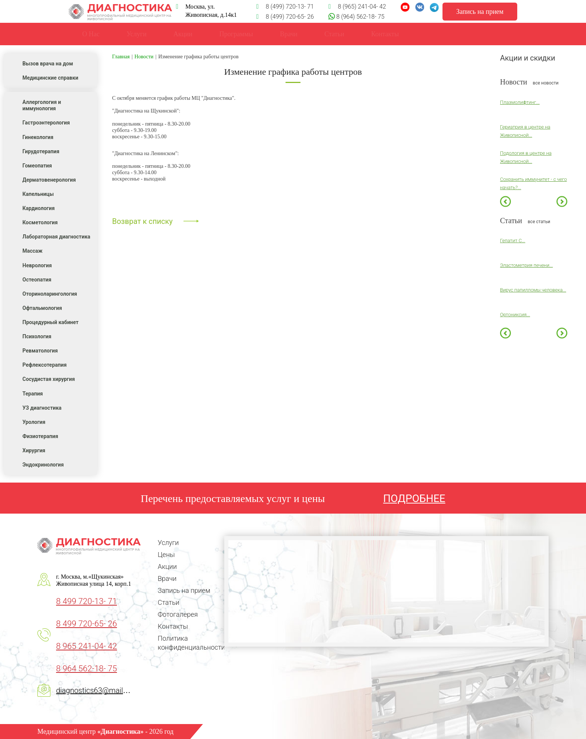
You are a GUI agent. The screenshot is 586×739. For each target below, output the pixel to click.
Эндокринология (43, 465)
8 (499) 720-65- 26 (285, 16)
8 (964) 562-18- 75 (360, 16)
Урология (33, 422)
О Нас (90, 34)
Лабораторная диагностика (56, 237)
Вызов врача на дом (47, 64)
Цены (166, 554)
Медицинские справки (50, 78)
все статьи (539, 221)
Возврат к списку (142, 221)
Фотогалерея (178, 614)
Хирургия (33, 450)
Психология (36, 336)
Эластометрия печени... (526, 265)
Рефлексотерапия (44, 365)
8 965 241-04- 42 (86, 646)
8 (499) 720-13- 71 (285, 6)
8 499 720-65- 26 (86, 623)
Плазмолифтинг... (520, 102)
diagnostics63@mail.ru (94, 690)
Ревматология (40, 351)
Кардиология (38, 208)
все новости (546, 83)
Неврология (37, 265)
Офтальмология (42, 308)
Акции (167, 566)
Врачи (288, 34)
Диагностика (120, 11)
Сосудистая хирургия (48, 379)
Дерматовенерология (49, 180)
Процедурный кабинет (50, 322)
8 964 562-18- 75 (86, 668)
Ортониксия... (515, 314)
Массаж (32, 251)
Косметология (40, 222)
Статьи (168, 602)
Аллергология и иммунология (41, 105)
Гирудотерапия (40, 151)
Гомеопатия (37, 166)
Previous (505, 201)
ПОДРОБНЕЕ (414, 498)
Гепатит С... (512, 240)
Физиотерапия (40, 436)
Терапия (32, 394)
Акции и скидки (527, 57)
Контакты (173, 626)
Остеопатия (36, 280)
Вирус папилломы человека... (533, 290)
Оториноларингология (49, 294)
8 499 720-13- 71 (86, 601)
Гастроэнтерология (46, 123)
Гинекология (37, 137)
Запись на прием (184, 590)
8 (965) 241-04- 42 (357, 6)
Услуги (136, 34)
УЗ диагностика (42, 408)
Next (561, 201)
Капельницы (38, 194)
